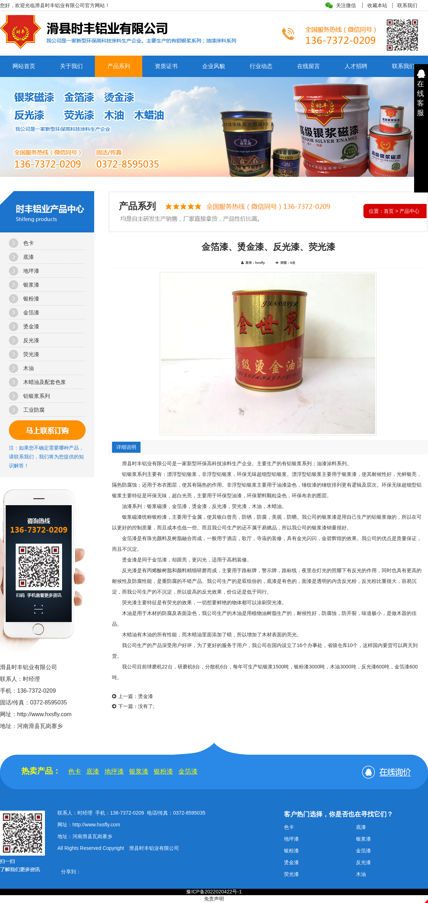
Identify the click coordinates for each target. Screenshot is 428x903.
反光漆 (31, 340)
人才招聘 (356, 66)
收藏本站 (377, 5)
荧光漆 (31, 354)
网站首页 (23, 66)
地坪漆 (31, 271)
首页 (389, 211)
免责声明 (214, 899)
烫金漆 (31, 326)
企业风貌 (213, 66)
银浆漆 (31, 285)
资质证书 (166, 66)
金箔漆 (31, 312)
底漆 (28, 257)
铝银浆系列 (36, 396)
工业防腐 (34, 410)
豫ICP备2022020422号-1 (214, 891)
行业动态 (261, 66)
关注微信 (346, 5)
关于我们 (71, 66)
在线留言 (308, 66)
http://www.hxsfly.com (96, 824)
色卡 (28, 243)
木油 (28, 368)
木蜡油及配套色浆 (44, 382)
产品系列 (118, 66)
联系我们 (407, 5)
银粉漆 (31, 299)
